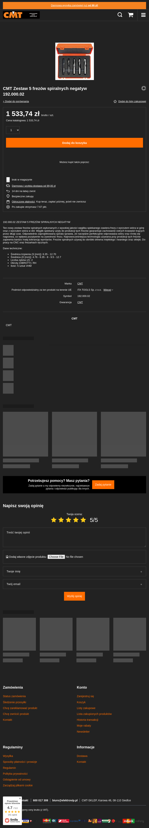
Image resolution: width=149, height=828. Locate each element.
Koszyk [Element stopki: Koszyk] (81, 702)
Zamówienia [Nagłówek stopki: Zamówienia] (13, 687)
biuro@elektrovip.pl (65, 800)
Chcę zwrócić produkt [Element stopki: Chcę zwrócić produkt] (16, 713)
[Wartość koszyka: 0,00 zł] (130, 15)
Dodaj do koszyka (74, 142)
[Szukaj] (120, 15)
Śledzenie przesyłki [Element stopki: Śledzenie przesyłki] (14, 702)
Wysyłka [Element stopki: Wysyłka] (8, 756)
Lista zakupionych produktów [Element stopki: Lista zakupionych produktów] (94, 713)
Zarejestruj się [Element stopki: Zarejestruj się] (85, 696)
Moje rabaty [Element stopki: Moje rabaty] (84, 725)
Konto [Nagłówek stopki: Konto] (82, 687)
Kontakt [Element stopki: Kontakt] (7, 719)
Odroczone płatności (23, 201)
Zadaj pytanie (103, 484)
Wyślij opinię (74, 596)
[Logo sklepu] (21, 15)
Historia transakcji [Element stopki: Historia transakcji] (87, 719)
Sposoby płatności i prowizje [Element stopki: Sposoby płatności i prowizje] (20, 761)
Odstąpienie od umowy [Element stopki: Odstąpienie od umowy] (16, 779)
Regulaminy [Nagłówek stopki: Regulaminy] (13, 747)
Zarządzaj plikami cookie (18, 785)
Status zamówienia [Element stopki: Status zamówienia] (14, 696)
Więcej (107, 289)
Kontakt (23, 800)
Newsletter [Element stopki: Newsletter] (83, 731)
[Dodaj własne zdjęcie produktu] (73, 557)
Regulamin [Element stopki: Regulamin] (9, 767)
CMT (80, 283)
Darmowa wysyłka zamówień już (74, 5)
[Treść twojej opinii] (74, 537)
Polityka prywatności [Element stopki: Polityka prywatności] (15, 773)
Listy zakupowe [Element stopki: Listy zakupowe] (86, 708)
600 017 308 (40, 800)
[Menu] (143, 15)
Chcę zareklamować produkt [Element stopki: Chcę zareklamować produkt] (20, 708)
